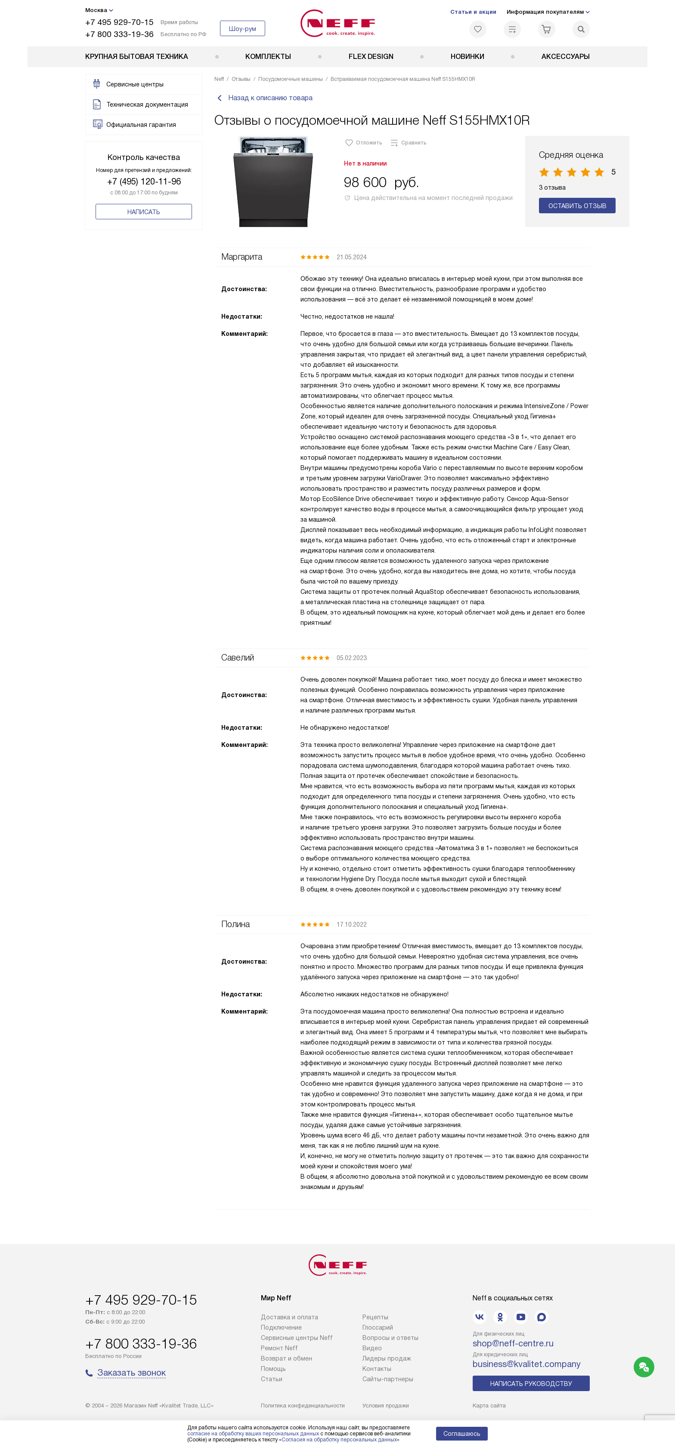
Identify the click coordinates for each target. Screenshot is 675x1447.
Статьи (271, 1379)
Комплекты (268, 56)
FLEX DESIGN (371, 56)
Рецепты (375, 1317)
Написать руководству (531, 1383)
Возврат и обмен (286, 1358)
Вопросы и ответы (390, 1337)
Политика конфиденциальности (303, 1405)
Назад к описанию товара (263, 100)
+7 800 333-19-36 (119, 34)
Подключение (281, 1327)
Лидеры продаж (386, 1358)
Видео (372, 1348)
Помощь (273, 1368)
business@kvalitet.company (527, 1364)
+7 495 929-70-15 (119, 22)
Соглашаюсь (461, 1433)
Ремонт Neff (279, 1348)
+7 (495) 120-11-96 (144, 181)
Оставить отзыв (577, 209)
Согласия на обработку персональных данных (339, 1440)
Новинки (467, 56)
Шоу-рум (242, 28)
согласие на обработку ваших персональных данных (253, 1434)
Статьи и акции (473, 12)
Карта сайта (489, 1405)
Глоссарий (377, 1327)
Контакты (376, 1368)
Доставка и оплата (289, 1317)
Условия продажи (385, 1405)
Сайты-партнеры (387, 1379)
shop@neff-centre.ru (513, 1343)
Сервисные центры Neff (297, 1337)
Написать (143, 212)
